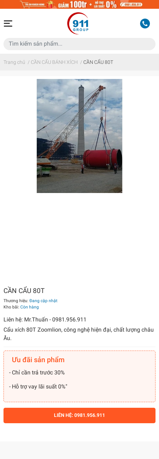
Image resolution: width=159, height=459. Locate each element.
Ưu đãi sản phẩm (38, 359)
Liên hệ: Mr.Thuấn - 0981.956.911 (45, 319)
